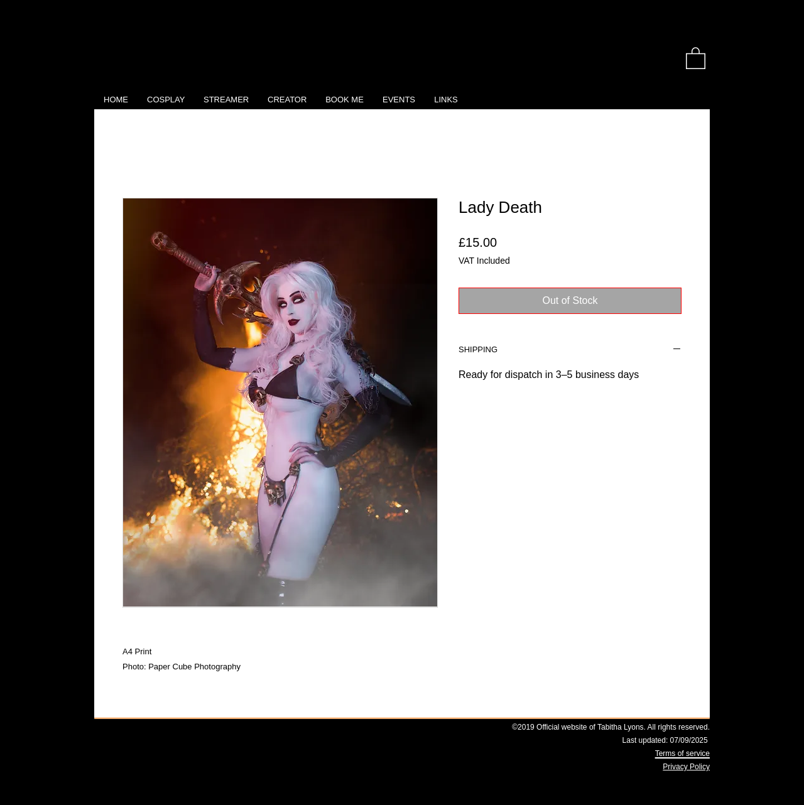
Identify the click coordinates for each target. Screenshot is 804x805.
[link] (695, 57)
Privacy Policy (686, 766)
